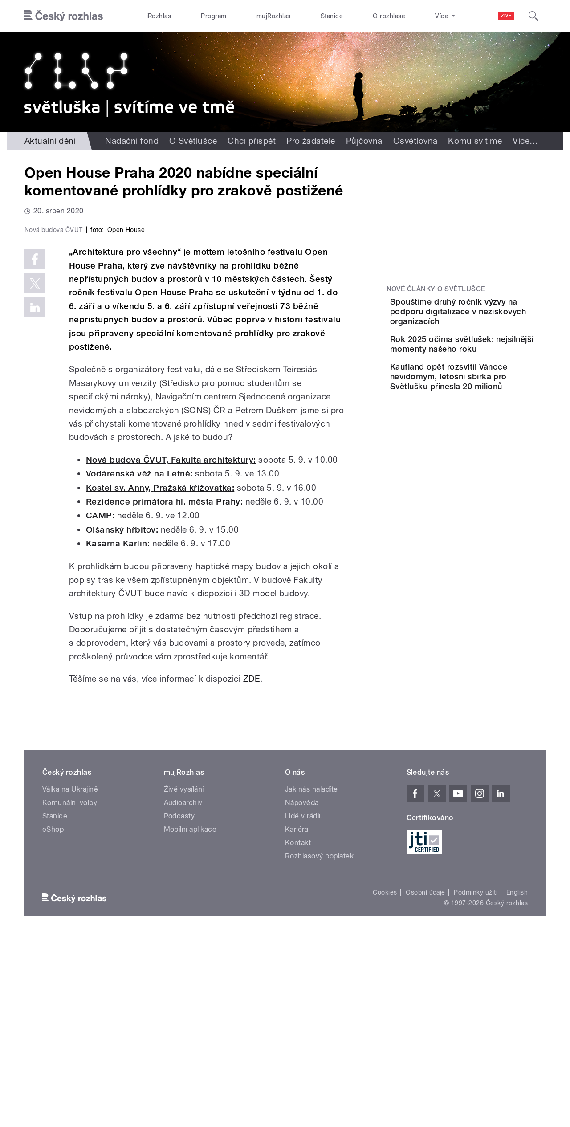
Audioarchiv (183, 991)
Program (213, 16)
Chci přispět (252, 141)
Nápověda (302, 991)
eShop (53, 1018)
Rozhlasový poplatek (319, 1045)
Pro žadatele (310, 141)
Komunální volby (69, 991)
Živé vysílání (184, 978)
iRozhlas (159, 16)
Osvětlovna (415, 141)
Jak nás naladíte (311, 978)
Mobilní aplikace (190, 1018)
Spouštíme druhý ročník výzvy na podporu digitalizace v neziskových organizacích (490, 316)
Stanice (332, 16)
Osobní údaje (425, 1081)
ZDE (250, 868)
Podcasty (179, 1005)
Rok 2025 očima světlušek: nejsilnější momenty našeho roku (492, 358)
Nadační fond (132, 141)
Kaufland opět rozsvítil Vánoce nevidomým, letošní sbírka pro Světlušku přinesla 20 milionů (483, 409)
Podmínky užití (475, 1081)
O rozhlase (389, 16)
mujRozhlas (273, 16)
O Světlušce (193, 141)
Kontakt (298, 1031)
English (517, 1081)
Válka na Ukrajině (70, 978)
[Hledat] (533, 16)
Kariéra (296, 1018)
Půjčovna (364, 141)
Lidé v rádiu (304, 1005)
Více (525, 141)
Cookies (385, 1081)
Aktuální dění (50, 141)
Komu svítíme (475, 141)
